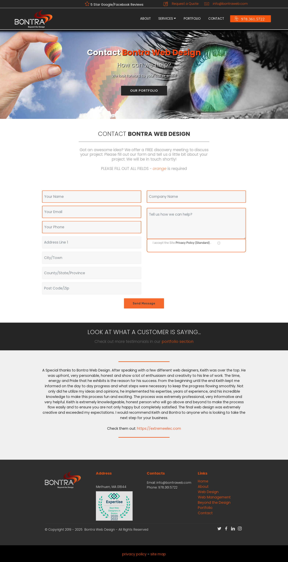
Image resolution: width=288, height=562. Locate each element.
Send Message (144, 308)
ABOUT (145, 18)
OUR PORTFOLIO (144, 90)
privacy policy (134, 556)
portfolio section (178, 344)
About (203, 486)
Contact (205, 513)
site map (158, 556)
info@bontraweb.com (226, 3)
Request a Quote (181, 3)
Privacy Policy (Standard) (193, 243)
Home (203, 481)
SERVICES (165, 18)
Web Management (214, 497)
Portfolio (205, 507)
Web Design (208, 491)
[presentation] (175, 262)
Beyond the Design (214, 502)
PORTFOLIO (192, 18)
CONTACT (216, 18)
